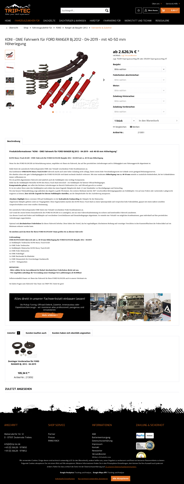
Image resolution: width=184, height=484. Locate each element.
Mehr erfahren (50, 315)
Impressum (97, 444)
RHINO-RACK (53, 441)
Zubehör (13, 333)
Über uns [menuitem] (156, 3)
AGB (94, 434)
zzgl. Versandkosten (129, 55)
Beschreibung (13, 141)
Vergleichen (119, 126)
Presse (51, 437)
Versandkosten (99, 454)
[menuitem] (85, 10)
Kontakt (95, 447)
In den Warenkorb (158, 120)
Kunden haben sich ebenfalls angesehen (71, 333)
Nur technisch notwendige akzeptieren (93, 478)
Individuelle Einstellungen (65, 478)
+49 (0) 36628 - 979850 (15, 447)
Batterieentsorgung (101, 437)
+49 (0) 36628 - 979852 (15, 451)
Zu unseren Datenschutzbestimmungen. (121, 466)
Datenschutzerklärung (102, 441)
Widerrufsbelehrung (101, 457)
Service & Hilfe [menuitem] (172, 3)
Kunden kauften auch (36, 333)
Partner (51, 434)
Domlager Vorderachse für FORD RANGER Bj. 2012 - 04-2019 (23, 362)
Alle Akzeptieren (121, 478)
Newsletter (97, 450)
